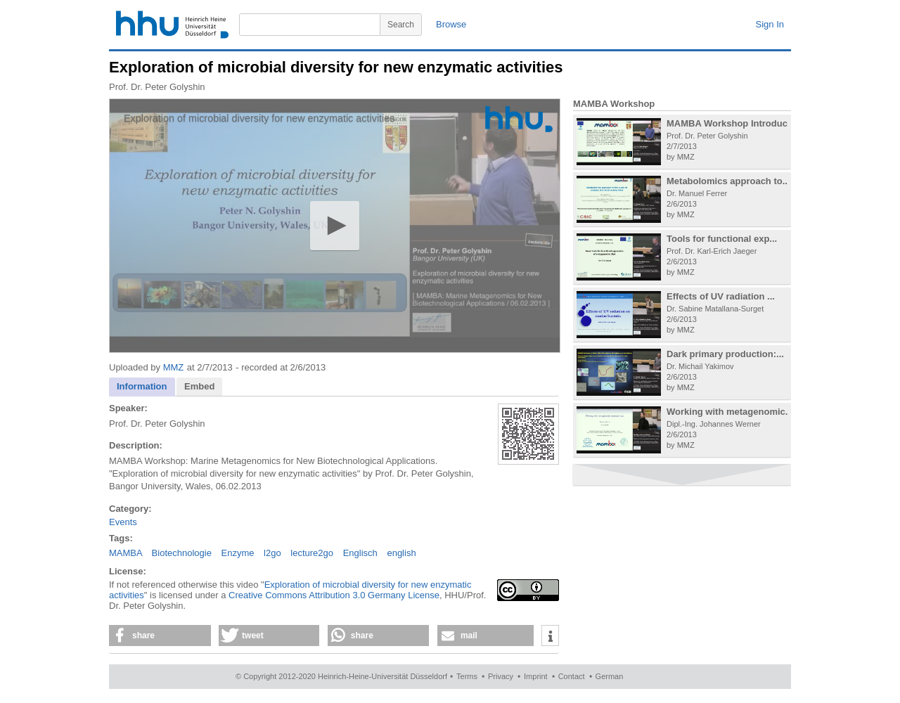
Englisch (360, 553)
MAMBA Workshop (614, 103)
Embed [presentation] (199, 386)
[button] (334, 225)
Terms (466, 676)
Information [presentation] (142, 386)
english (401, 553)
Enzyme (238, 553)
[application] (335, 225)
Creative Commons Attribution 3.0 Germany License (334, 595)
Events (123, 522)
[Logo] (519, 119)
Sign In (770, 24)
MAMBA (125, 553)
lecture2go (311, 553)
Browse (451, 24)
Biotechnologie (182, 553)
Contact (571, 676)
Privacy (500, 676)
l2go (272, 553)
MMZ (173, 367)
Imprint (536, 676)
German (610, 676)
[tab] (142, 387)
